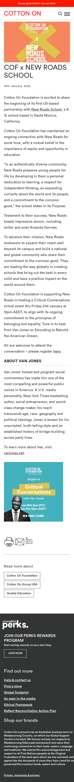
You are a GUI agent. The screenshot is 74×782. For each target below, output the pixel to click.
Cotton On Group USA (22, 584)
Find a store (13, 686)
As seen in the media (20, 698)
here (57, 351)
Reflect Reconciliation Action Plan (30, 711)
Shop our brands (21, 720)
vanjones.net (14, 453)
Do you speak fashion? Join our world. (37, 3)
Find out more (18, 671)
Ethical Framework (18, 705)
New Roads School (46, 109)
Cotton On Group (22, 13)
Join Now (15, 653)
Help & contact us (17, 680)
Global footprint (16, 692)
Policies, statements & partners (22, 775)
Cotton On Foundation (22, 575)
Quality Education (19, 593)
